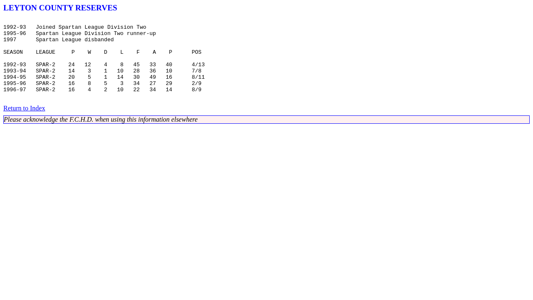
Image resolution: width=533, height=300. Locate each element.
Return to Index (24, 124)
